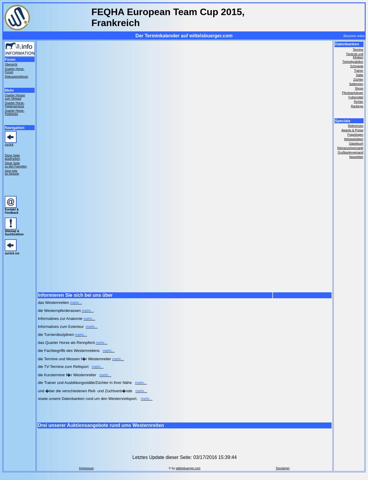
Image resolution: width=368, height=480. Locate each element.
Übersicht (11, 64)
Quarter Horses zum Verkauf (15, 97)
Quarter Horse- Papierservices (15, 104)
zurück (9, 144)
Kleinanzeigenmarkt (350, 148)
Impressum (86, 468)
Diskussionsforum (16, 76)
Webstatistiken (353, 139)
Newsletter (356, 157)
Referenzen (355, 125)
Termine (358, 49)
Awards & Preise (352, 130)
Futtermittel (355, 97)
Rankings (357, 106)
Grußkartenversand (350, 152)
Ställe (359, 75)
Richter (358, 101)
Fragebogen (355, 134)
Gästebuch (356, 143)
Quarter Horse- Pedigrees (15, 112)
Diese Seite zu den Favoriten (16, 165)
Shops (359, 88)
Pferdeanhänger (352, 93)
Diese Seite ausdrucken (12, 157)
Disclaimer (283, 468)
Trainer (358, 70)
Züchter (358, 79)
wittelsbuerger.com (188, 468)
